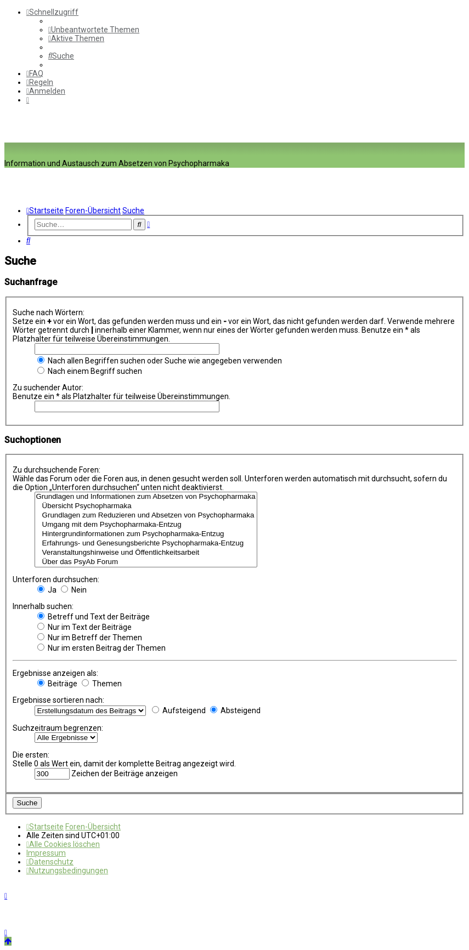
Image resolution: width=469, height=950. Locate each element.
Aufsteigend (179, 710)
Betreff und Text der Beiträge (93, 616)
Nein (74, 589)
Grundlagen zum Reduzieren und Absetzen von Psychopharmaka (146, 515)
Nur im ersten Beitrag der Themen (101, 648)
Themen (102, 683)
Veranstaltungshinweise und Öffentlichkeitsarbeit (146, 553)
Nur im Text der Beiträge (84, 627)
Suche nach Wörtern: (48, 312)
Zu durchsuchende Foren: (56, 469)
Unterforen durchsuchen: (56, 579)
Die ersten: (31, 754)
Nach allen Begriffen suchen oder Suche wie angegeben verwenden (159, 360)
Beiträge (57, 683)
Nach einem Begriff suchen (89, 371)
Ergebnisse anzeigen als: (55, 673)
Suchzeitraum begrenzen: (58, 728)
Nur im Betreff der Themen (89, 637)
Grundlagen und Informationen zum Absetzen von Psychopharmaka (146, 497)
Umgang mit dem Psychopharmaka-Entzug (146, 525)
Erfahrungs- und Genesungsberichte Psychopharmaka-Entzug (146, 543)
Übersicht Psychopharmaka (146, 506)
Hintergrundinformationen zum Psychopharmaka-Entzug (146, 534)
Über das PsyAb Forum (146, 562)
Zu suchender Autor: (48, 387)
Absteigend (235, 710)
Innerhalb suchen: (43, 606)
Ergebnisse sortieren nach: (58, 700)
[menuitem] (93, 29)
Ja (46, 589)
